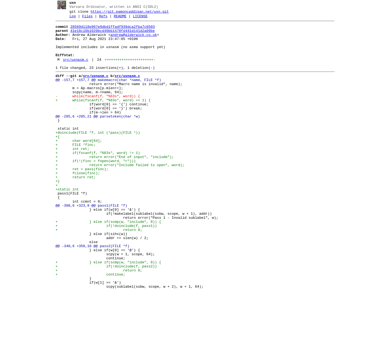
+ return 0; (96, 272)
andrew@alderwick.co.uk (131, 39)
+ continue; (88, 325)
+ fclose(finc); (75, 203)
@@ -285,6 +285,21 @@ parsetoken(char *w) (95, 135)
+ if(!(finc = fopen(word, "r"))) (93, 189)
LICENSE (138, 18)
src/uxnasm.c (73, 69)
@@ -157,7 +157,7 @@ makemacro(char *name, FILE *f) (106, 92)
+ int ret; (70, 174)
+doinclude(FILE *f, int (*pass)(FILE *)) (95, 155)
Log (70, 18)
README (118, 18)
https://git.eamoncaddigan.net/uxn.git (128, 13)
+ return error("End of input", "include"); (112, 184)
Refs (101, 18)
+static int (65, 223)
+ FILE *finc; (73, 169)
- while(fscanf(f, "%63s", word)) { (95, 111)
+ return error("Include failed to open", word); (117, 194)
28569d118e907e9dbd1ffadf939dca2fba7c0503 (110, 30)
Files (85, 18)
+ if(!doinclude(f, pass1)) (104, 267)
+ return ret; (73, 208)
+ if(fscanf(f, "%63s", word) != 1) (95, 179)
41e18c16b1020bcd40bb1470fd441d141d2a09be (110, 34)
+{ (55, 160)
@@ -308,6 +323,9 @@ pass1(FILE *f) (89, 242)
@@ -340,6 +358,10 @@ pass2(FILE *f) (90, 291)
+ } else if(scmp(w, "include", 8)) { (106, 262)
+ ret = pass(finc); (79, 199)
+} (55, 213)
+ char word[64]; (76, 165)
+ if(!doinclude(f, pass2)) (104, 315)
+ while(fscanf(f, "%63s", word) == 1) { (100, 116)
